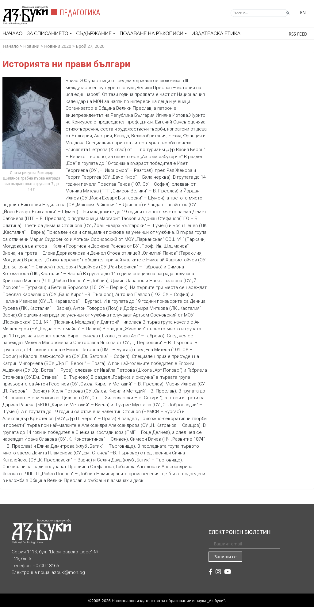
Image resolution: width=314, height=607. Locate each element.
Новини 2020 (57, 46)
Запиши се (225, 557)
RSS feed (298, 34)
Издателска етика (215, 33)
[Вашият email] (244, 543)
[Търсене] (259, 13)
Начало (12, 33)
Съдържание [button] (94, 33)
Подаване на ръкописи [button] (151, 33)
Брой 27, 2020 (90, 46)
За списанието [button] (47, 33)
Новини (31, 46)
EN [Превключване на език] (303, 12)
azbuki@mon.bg (68, 572)
